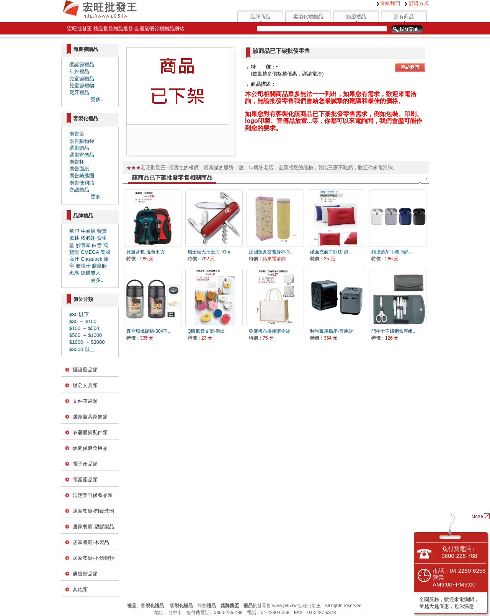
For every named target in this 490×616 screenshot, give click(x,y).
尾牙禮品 (79, 92)
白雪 (97, 245)
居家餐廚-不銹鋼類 (93, 558)
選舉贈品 (79, 148)
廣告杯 (76, 162)
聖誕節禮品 (81, 64)
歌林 (74, 238)
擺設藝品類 (85, 370)
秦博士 (83, 266)
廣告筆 (76, 134)
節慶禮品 (356, 17)
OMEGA (90, 252)
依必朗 (88, 238)
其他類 (80, 589)
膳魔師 (99, 266)
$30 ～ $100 (82, 321)
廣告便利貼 (81, 183)
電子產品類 (85, 464)
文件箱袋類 (85, 401)
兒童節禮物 (81, 85)
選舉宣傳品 (81, 155)
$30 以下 (79, 314)
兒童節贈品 (81, 79)
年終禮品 (79, 71)
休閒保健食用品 (90, 448)
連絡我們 (388, 3)
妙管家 (83, 245)
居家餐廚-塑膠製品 (93, 526)
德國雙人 (91, 273)
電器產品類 (85, 479)
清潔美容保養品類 (93, 495)
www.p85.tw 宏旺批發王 (296, 605)
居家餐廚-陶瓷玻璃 (93, 511)
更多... (98, 99)
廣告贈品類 (85, 574)
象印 (74, 231)
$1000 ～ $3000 (87, 342)
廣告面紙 (79, 169)
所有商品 (404, 17)
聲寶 (102, 231)
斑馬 (74, 273)
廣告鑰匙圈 (81, 175)
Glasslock (91, 259)
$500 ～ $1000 (85, 335)
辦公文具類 (85, 385)
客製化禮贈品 (308, 17)
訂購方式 (417, 3)
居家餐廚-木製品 (91, 542)
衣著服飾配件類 (90, 432)
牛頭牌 (88, 231)
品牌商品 (260, 17)
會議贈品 (79, 190)
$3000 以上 (82, 349)
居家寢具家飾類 (90, 417)
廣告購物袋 (81, 141)
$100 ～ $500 (84, 328)
